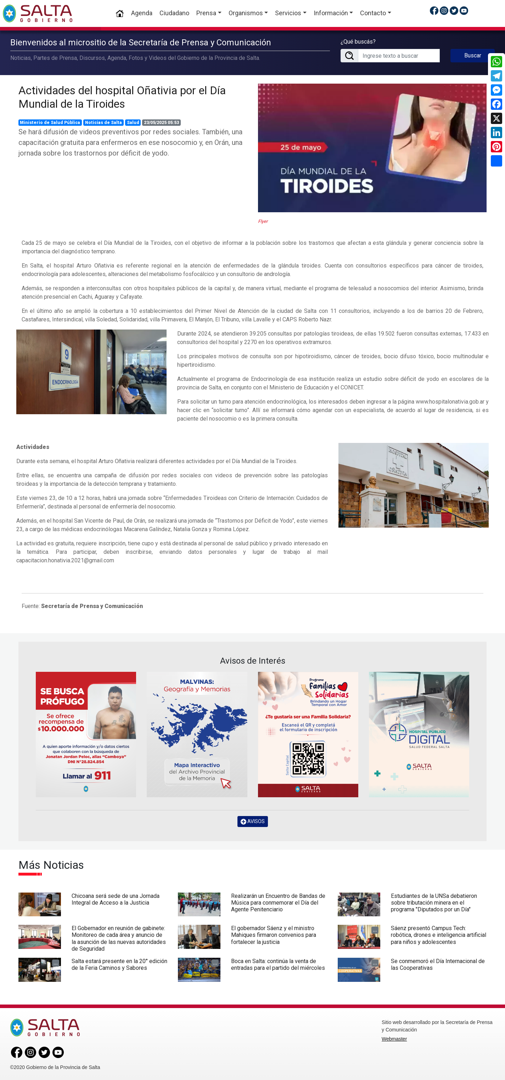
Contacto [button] (373, 13)
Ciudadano (174, 13)
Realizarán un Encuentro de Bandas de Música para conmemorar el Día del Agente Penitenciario (278, 903)
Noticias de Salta (103, 122)
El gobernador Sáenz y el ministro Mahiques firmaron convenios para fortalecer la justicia (273, 935)
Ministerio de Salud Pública (50, 122)
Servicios (288, 13)
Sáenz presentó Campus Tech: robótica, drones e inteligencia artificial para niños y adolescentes (438, 935)
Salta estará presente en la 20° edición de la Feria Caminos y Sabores (119, 964)
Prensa (206, 13)
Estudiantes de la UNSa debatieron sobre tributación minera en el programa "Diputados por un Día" (434, 903)
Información (331, 13)
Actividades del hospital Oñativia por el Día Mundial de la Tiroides (122, 97)
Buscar (472, 55)
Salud (133, 122)
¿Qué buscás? (358, 41)
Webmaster (394, 1039)
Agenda (141, 13)
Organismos (246, 13)
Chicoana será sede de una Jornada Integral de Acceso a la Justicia (115, 899)
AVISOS (253, 822)
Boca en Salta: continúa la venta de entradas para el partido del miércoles (278, 964)
